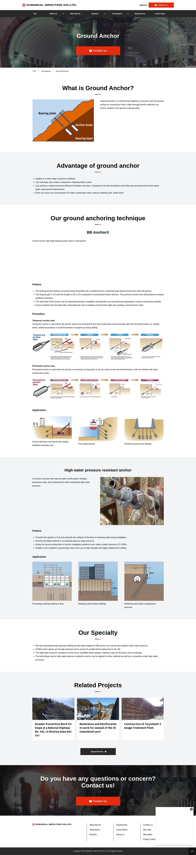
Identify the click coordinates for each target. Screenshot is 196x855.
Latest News (160, 14)
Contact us (163, 5)
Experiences (140, 14)
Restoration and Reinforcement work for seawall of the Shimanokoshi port (98, 727)
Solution (94, 14)
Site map (147, 830)
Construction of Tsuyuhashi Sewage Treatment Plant (142, 726)
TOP (34, 71)
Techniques (117, 14)
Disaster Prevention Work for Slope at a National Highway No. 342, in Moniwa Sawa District (53, 729)
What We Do (75, 14)
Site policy (147, 834)
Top (34, 14)
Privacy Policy (149, 839)
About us (53, 14)
